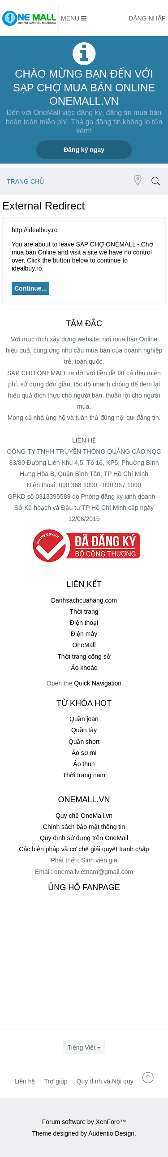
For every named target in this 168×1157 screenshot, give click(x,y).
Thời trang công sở (83, 656)
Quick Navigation (97, 683)
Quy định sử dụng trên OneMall (84, 837)
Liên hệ (24, 1081)
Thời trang (83, 611)
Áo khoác (84, 667)
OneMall (83, 644)
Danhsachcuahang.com (84, 600)
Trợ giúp (55, 1081)
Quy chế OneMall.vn (84, 815)
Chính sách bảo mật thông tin (84, 826)
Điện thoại (84, 622)
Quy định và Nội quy (105, 1081)
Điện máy (84, 633)
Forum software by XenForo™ (84, 1121)
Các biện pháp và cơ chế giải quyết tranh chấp (84, 849)
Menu (73, 18)
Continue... (30, 288)
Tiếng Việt (82, 1047)
